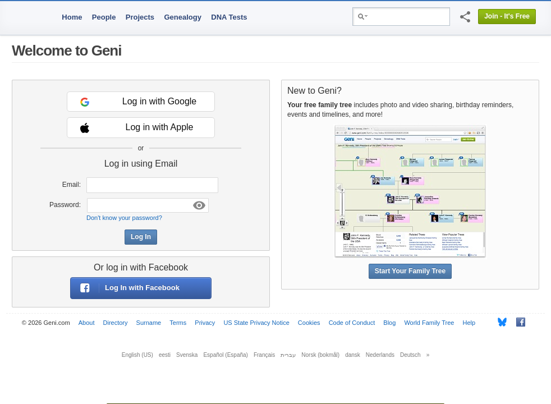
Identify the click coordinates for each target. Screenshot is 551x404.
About (87, 322)
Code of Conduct (352, 322)
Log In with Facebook (125, 288)
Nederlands (380, 355)
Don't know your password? (124, 217)
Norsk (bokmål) (320, 355)
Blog (389, 322)
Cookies (309, 322)
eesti (165, 355)
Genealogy (182, 17)
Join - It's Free (507, 16)
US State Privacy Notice (256, 322)
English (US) (137, 355)
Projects (140, 17)
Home (72, 17)
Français (264, 355)
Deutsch (410, 355)
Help (469, 322)
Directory (115, 322)
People (104, 17)
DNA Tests (229, 17)
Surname (149, 322)
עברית (288, 355)
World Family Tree (429, 322)
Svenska (187, 355)
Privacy (205, 322)
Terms (177, 322)
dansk (352, 355)
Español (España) (225, 355)
